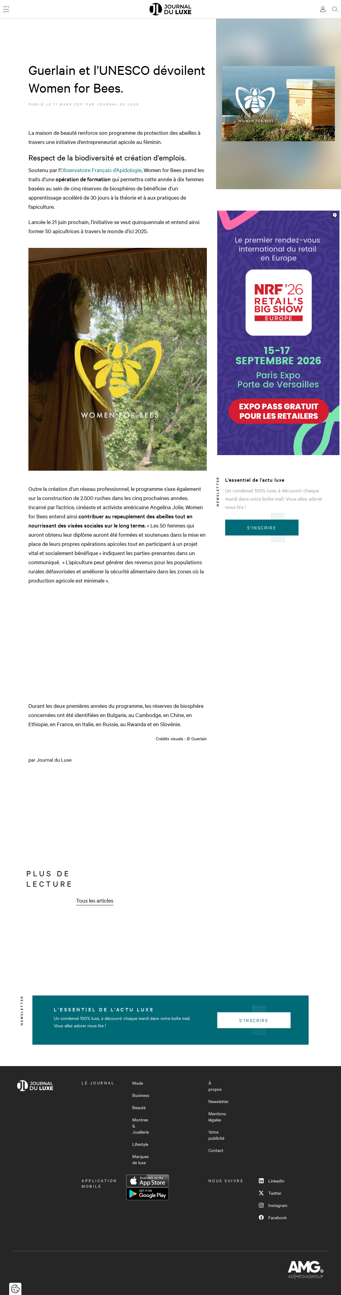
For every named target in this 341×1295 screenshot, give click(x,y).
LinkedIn (271, 1181)
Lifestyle (140, 1144)
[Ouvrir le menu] (6, 9)
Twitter (270, 1193)
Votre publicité (216, 1135)
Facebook (273, 1217)
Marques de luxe (140, 1159)
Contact (215, 1150)
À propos (215, 1086)
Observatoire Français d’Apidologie (100, 169)
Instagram (273, 1205)
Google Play (147, 1193)
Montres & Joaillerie (140, 1126)
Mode (137, 1083)
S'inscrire (261, 527)
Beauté (138, 1107)
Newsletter (218, 1101)
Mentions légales (217, 1116)
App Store (147, 1181)
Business (140, 1095)
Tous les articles (94, 900)
